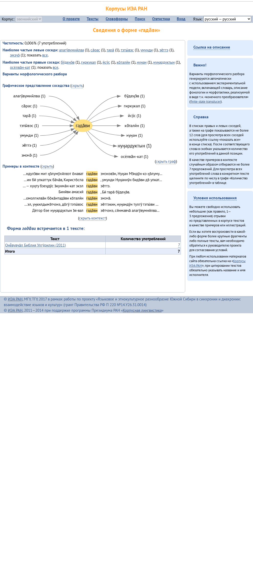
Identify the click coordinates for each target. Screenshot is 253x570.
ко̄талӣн (123, 62)
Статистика (161, 18)
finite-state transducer (205, 101)
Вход (181, 18)
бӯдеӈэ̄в (67, 62)
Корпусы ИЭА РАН (126, 8)
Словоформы (117, 18)
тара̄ (110, 50)
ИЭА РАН (15, 299)
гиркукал (88, 62)
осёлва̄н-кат (20, 67)
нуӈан (142, 62)
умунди (146, 50)
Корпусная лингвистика (142, 310)
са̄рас (95, 50)
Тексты (92, 18)
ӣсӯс (106, 62)
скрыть (77, 85)
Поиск (140, 18)
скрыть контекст (92, 218)
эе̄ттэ (163, 50)
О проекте (71, 18)
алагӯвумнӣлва (71, 50)
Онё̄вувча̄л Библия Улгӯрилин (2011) (35, 245)
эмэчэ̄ (15, 55)
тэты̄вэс (127, 50)
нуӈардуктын (164, 62)
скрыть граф (166, 161)
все (45, 55)
